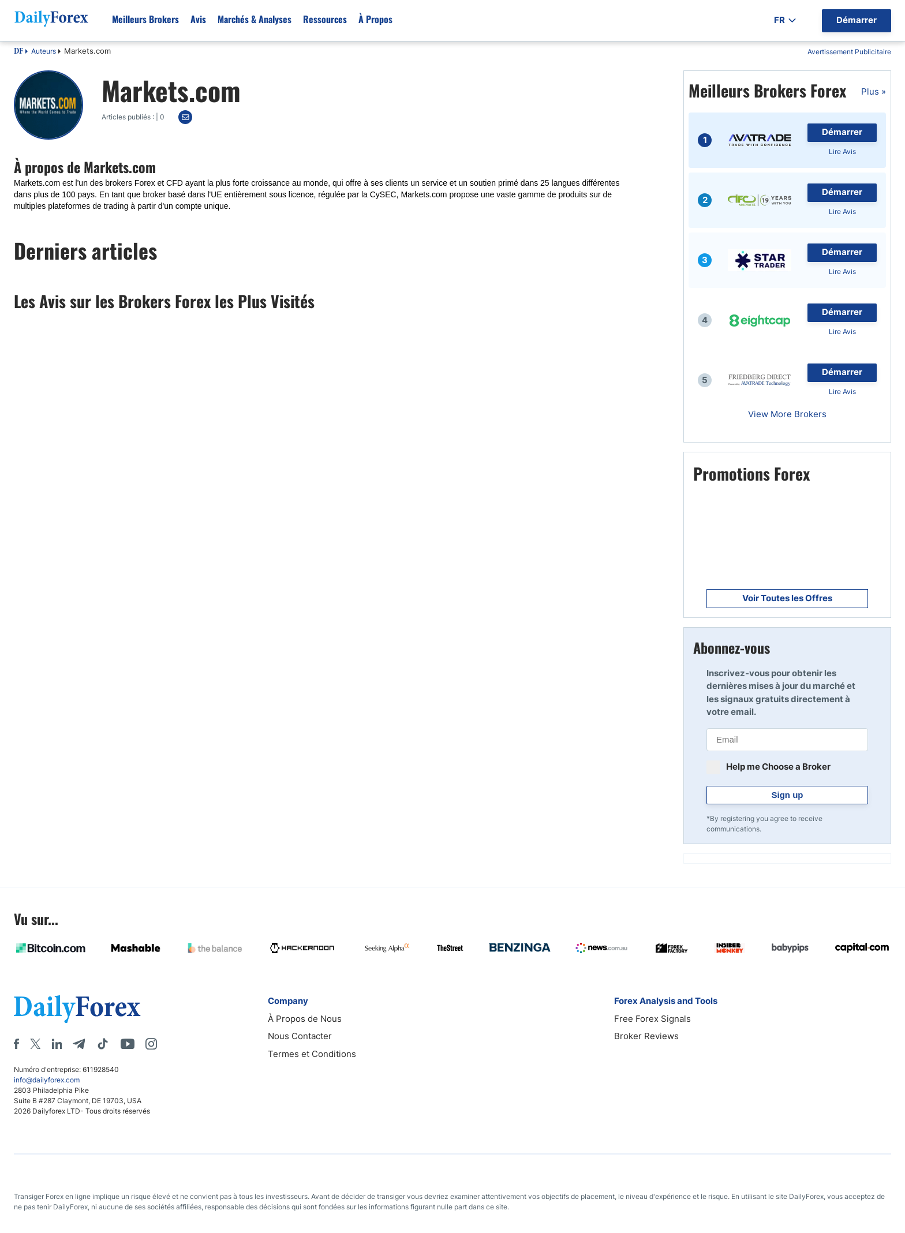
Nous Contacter (300, 1035)
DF (18, 52)
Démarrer (842, 131)
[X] (35, 1044)
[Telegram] (79, 1044)
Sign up (787, 795)
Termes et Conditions (312, 1053)
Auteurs (43, 51)
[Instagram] (151, 1044)
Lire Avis (842, 151)
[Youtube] (127, 1044)
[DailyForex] (77, 1009)
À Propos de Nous (305, 1018)
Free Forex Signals (652, 1018)
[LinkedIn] (56, 1044)
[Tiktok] (103, 1044)
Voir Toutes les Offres (787, 598)
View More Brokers (787, 413)
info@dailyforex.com (47, 1079)
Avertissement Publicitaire (849, 51)
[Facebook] (16, 1044)
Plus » (873, 91)
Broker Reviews (646, 1035)
